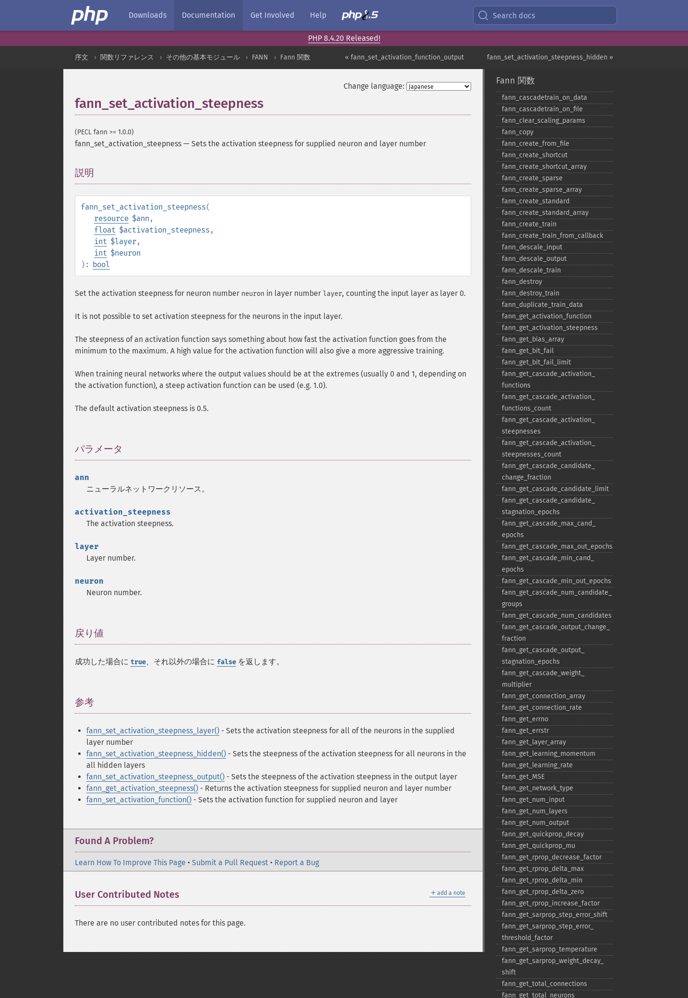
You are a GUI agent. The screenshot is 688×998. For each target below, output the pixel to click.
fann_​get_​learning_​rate (537, 765)
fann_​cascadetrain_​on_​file (542, 109)
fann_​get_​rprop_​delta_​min (542, 880)
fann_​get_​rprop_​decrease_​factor (552, 857)
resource (111, 218)
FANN (260, 57)
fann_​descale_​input (532, 247)
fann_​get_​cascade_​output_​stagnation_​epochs (543, 656)
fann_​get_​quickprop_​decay (543, 834)
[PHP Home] (90, 15)
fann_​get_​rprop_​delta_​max (543, 869)
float (105, 230)
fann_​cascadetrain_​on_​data (544, 98)
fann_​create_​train (529, 224)
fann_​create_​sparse (532, 178)
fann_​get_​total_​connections (544, 984)
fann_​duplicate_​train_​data (542, 305)
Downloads (147, 15)
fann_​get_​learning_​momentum (548, 754)
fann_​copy (518, 132)
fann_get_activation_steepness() (142, 788)
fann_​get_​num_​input (533, 800)
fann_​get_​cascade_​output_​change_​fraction (556, 633)
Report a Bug (296, 862)
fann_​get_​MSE (523, 777)
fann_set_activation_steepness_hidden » (550, 57)
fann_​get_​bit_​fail (528, 351)
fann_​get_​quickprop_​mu (538, 846)
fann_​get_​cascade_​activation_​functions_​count (548, 402)
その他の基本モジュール (203, 57)
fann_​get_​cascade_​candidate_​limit (555, 489)
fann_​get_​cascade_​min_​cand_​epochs (548, 564)
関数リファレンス (127, 57)
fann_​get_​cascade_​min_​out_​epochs (556, 581)
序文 (81, 57)
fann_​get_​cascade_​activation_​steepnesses (548, 425)
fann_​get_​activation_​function (547, 316)
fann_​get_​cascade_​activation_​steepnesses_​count (548, 448)
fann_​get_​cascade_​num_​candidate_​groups (557, 598)
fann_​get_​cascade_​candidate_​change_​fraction (548, 471)
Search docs (506, 15)
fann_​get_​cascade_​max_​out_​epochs (557, 546)
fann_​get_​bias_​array (533, 339)
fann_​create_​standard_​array (545, 213)
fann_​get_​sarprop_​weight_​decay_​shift (553, 966)
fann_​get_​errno (525, 719)
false (226, 662)
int (100, 241)
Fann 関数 (295, 57)
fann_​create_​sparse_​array (542, 190)
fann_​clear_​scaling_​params (543, 121)
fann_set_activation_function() (138, 799)
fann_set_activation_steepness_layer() (152, 730)
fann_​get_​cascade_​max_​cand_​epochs (548, 529)
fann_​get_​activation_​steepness (550, 328)
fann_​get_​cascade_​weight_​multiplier (543, 679)
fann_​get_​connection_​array (543, 696)
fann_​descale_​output (534, 259)
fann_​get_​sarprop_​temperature (549, 949)
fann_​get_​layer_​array (534, 742)
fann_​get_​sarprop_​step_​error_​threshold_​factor (547, 932)
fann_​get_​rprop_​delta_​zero (543, 892)
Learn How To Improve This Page (130, 862)
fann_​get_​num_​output (535, 823)
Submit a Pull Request (230, 862)
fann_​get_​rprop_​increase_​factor (551, 903)
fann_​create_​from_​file (535, 144)
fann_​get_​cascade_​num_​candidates (557, 615)
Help (318, 15)
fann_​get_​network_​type (537, 788)
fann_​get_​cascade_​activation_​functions (548, 379)
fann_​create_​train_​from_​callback (552, 236)
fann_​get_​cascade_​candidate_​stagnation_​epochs (548, 506)
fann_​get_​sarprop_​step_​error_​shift (554, 915)
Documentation (208, 15)
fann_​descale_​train (531, 270)
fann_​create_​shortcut (535, 155)
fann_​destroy (522, 282)
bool (101, 264)
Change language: (374, 86)
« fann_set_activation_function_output (404, 57)
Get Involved (272, 15)
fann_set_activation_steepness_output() (155, 776)
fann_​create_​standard (535, 201)
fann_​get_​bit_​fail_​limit (536, 362)
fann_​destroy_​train (530, 293)
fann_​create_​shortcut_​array (544, 167)
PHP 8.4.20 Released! (344, 38)
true (138, 662)
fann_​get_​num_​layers (535, 811)
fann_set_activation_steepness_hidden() (156, 753)
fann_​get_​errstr (525, 731)
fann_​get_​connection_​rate (542, 708)
